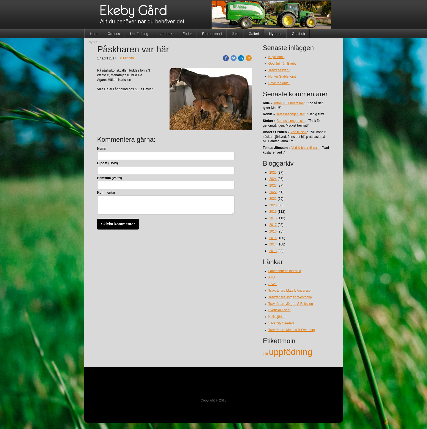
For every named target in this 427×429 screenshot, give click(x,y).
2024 (273, 179)
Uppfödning (139, 34)
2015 (273, 238)
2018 (273, 218)
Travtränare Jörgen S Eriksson (290, 304)
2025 (273, 172)
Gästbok (298, 34)
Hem (93, 34)
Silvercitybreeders (281, 323)
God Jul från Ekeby (282, 63)
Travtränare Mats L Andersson (290, 291)
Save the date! (279, 83)
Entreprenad (212, 34)
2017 (273, 225)
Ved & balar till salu (305, 148)
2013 (273, 251)
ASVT (272, 284)
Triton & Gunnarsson (288, 103)
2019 (273, 212)
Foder (187, 34)
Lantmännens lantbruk (284, 271)
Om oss (113, 34)
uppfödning (290, 352)
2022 (273, 192)
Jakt (235, 34)
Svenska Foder (279, 310)
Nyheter (275, 34)
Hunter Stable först (282, 76)
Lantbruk (166, 34)
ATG (271, 277)
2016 (273, 231)
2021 (273, 199)
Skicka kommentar (118, 224)
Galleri (254, 34)
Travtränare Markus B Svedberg (291, 330)
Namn (101, 149)
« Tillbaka (127, 58)
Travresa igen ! (279, 70)
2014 (273, 244)
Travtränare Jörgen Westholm (290, 297)
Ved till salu (298, 132)
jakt (266, 354)
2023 (273, 185)
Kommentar (106, 193)
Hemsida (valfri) (109, 178)
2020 (273, 205)
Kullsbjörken (277, 317)
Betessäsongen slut (290, 114)
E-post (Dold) (107, 163)
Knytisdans (276, 57)
